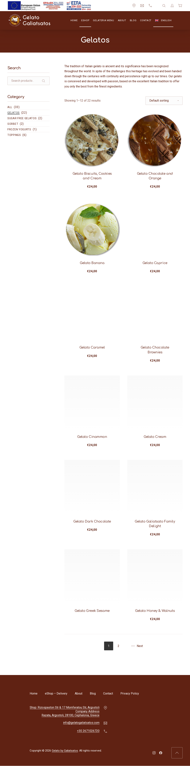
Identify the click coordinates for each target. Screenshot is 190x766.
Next (140, 646)
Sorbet (12, 123)
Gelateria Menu (103, 20)
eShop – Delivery (56, 693)
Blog (133, 20)
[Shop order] (164, 100)
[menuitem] (163, 20)
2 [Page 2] (118, 646)
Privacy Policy (129, 693)
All (9, 107)
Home (74, 20)
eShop (85, 20)
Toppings (14, 135)
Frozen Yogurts (19, 129)
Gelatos (13, 112)
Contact (145, 20)
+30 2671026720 (88, 731)
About (122, 20)
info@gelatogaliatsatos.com (81, 723)
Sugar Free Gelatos (22, 118)
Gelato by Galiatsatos (65, 750)
